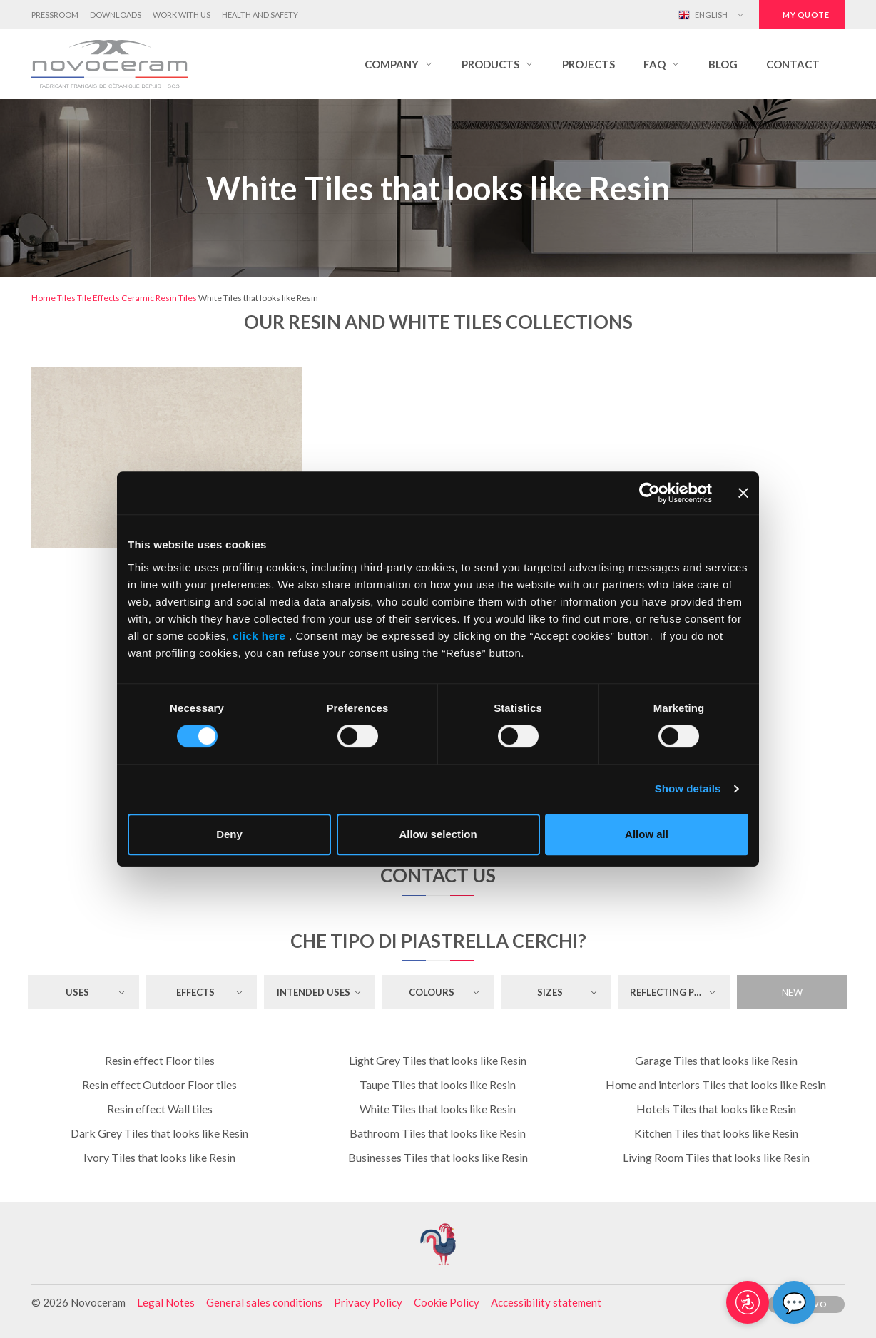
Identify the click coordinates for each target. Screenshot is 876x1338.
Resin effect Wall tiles (160, 1108)
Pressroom (54, 14)
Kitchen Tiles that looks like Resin (716, 1133)
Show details (688, 788)
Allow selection (438, 834)
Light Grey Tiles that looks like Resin (437, 1060)
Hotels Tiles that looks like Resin (716, 1108)
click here (260, 636)
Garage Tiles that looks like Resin (716, 1060)
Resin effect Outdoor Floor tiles (159, 1084)
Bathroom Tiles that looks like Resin (438, 1133)
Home (43, 297)
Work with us (181, 14)
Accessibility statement (546, 1302)
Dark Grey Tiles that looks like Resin (159, 1133)
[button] (398, 64)
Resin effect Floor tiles (160, 1060)
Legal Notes (166, 1302)
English (703, 15)
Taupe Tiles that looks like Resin (438, 1084)
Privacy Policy (368, 1302)
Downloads (115, 14)
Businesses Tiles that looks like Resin (438, 1157)
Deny (229, 834)
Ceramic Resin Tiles (159, 297)
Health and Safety (260, 14)
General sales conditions (264, 1302)
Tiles (66, 297)
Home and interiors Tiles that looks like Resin (716, 1084)
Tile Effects (98, 297)
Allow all (646, 834)
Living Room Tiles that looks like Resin (716, 1157)
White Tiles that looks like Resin (438, 1108)
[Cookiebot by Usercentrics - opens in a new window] (649, 493)
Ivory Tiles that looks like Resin (159, 1157)
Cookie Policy (446, 1302)
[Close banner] (743, 493)
